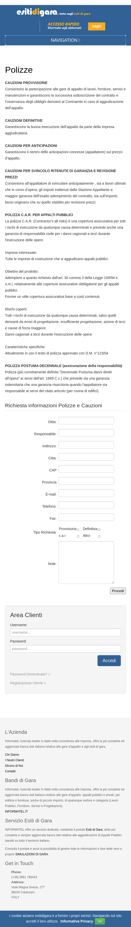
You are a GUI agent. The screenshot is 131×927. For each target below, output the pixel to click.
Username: (18, 625)
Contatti (10, 771)
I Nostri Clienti (14, 760)
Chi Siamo (12, 754)
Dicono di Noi (14, 766)
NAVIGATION (65, 40)
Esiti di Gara (94, 829)
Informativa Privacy (77, 923)
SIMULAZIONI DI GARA (31, 854)
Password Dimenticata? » (30, 674)
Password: (18, 641)
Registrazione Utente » (28, 683)
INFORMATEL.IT (16, 811)
